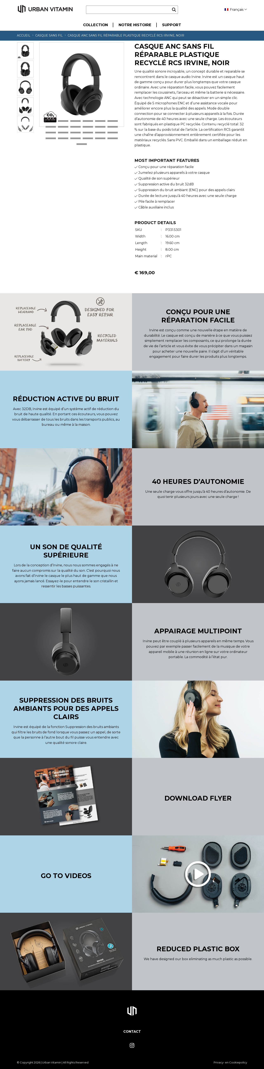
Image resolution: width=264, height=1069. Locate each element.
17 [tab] (100, 133)
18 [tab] (112, 133)
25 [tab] (82, 144)
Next (25, 129)
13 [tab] (51, 133)
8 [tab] (63, 127)
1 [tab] (51, 121)
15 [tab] (75, 133)
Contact (132, 1032)
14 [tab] (63, 133)
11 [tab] (100, 127)
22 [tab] (88, 138)
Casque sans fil (49, 35)
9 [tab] (75, 127)
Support (171, 25)
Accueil (23, 35)
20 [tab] (63, 138)
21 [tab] (75, 138)
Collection (95, 25)
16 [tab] (88, 133)
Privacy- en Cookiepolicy (230, 1062)
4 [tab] (88, 121)
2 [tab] (63, 121)
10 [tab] (88, 127)
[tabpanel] (81, 84)
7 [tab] (51, 127)
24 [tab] (112, 138)
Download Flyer (198, 798)
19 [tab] (51, 138)
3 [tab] (75, 121)
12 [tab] (112, 127)
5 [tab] (100, 121)
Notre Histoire (135, 25)
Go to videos (66, 876)
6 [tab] (112, 121)
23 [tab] (100, 138)
